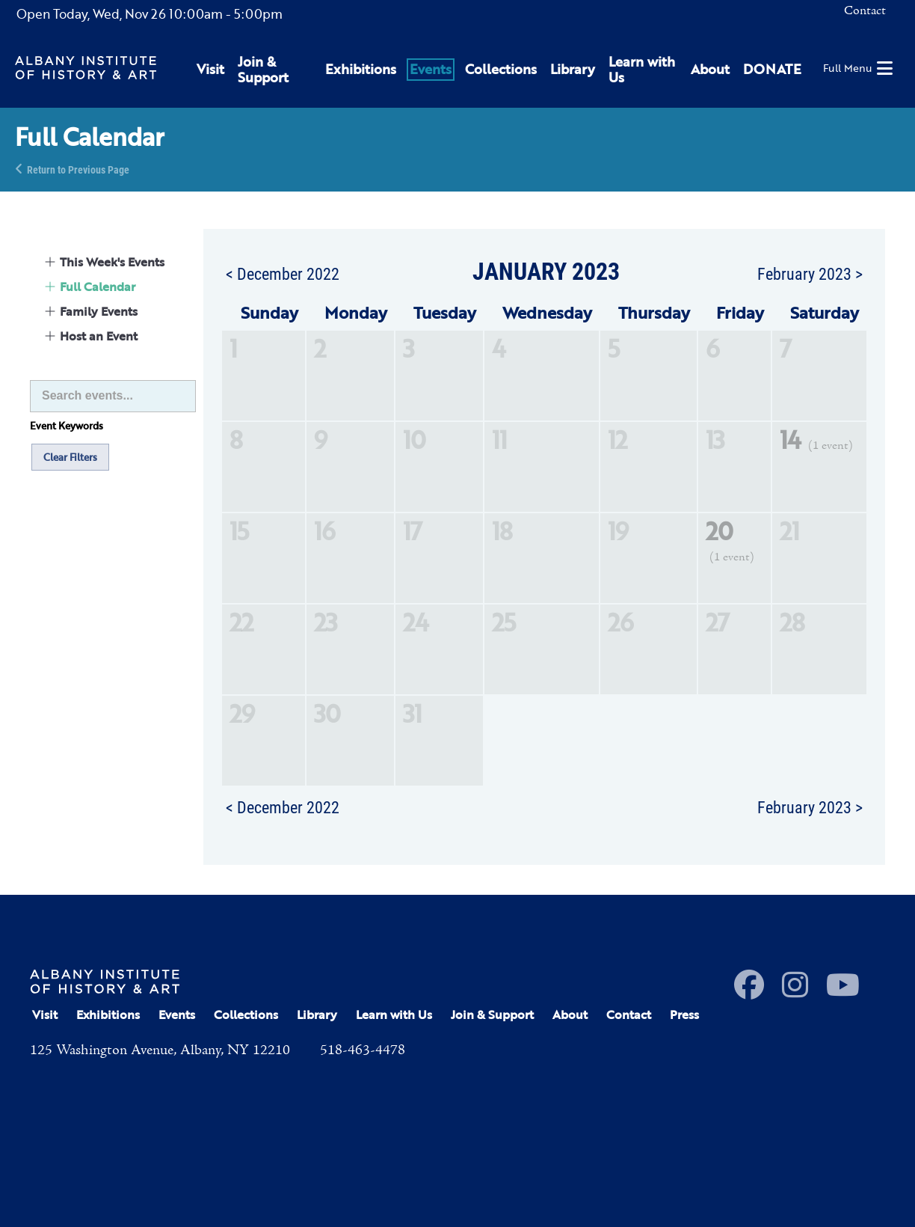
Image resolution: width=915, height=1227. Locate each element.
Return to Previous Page (78, 168)
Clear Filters (70, 457)
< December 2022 (282, 273)
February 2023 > (810, 273)
